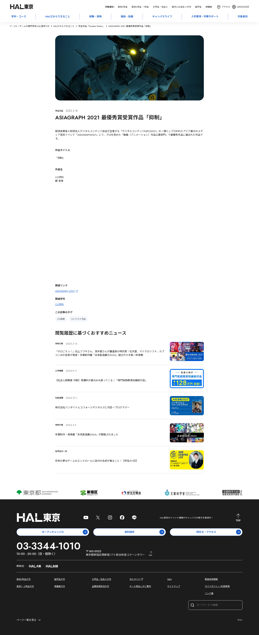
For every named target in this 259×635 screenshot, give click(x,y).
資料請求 (144, 532)
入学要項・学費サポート (205, 16)
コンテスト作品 (78, 319)
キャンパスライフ (162, 16)
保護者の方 (59, 586)
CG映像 (61, 319)
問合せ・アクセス (218, 532)
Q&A (169, 579)
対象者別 (243, 16)
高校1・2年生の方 (25, 586)
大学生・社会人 (160, 6)
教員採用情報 (211, 579)
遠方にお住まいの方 (181, 6)
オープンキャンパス (65, 532)
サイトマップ (173, 586)
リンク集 (209, 593)
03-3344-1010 (48, 546)
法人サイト (137, 579)
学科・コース (18, 16)
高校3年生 (123, 6)
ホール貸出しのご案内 (140, 586)
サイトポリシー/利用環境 (217, 586)
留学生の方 (59, 579)
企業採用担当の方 (100, 586)
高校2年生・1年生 (140, 6)
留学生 (198, 6)
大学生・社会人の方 (101, 579)
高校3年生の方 (24, 579)
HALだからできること (57, 16)
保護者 (208, 6)
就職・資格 (95, 16)
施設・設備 (127, 16)
